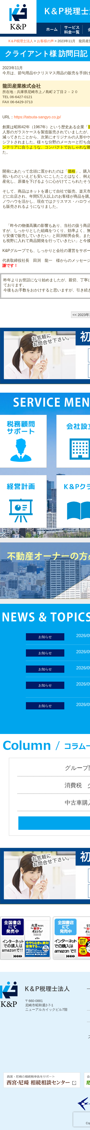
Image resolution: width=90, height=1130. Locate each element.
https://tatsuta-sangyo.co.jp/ (37, 117)
